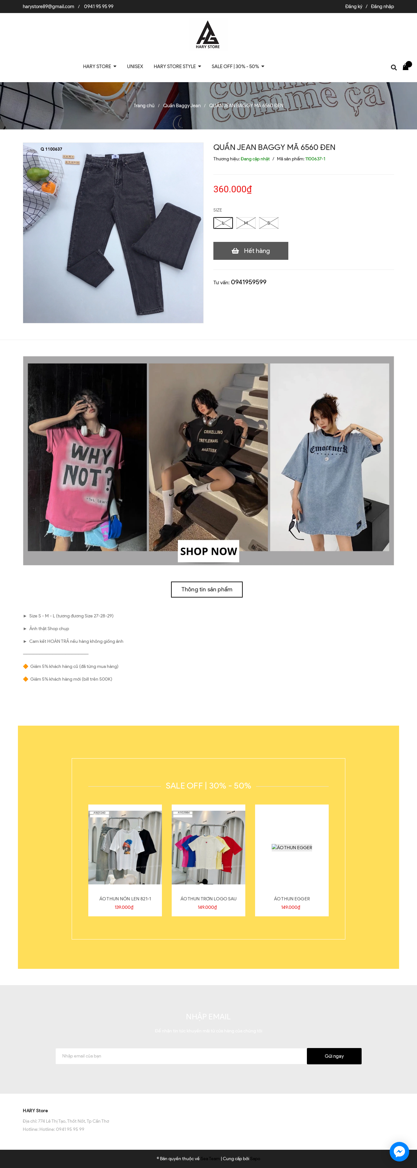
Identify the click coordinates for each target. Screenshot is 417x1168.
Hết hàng (257, 251)
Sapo (255, 1158)
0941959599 (248, 282)
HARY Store (35, 1111)
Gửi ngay (334, 1056)
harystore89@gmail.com (48, 6)
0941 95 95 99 (98, 6)
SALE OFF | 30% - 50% (208, 785)
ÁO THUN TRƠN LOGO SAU (208, 899)
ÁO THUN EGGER (292, 899)
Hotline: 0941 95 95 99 (61, 1129)
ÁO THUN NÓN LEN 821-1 (125, 899)
